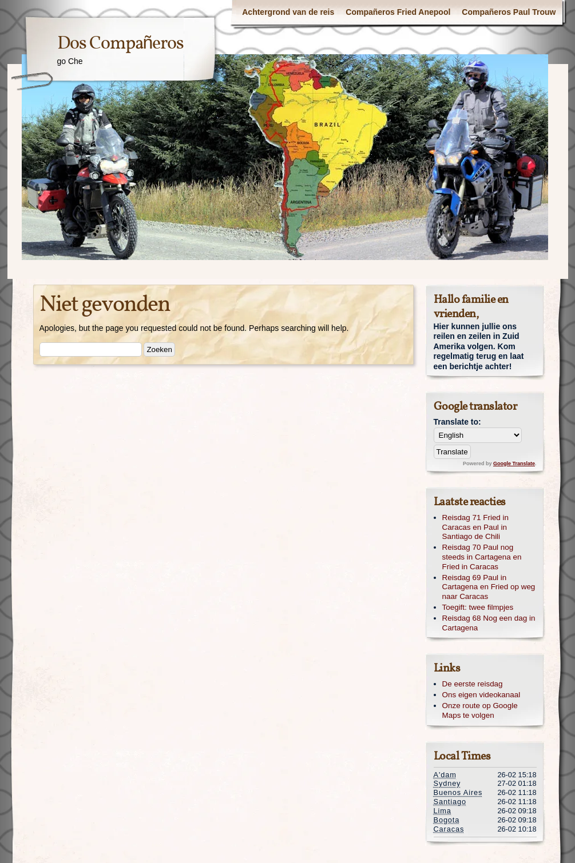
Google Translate (514, 463)
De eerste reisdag (472, 684)
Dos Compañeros (120, 44)
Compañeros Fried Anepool (398, 12)
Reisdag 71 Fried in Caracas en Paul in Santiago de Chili (475, 527)
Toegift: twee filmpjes (478, 607)
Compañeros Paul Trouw (509, 12)
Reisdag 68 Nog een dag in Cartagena (489, 623)
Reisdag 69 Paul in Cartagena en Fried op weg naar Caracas (489, 587)
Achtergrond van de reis (288, 12)
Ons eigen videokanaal (481, 694)
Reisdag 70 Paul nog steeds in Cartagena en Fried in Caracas (482, 557)
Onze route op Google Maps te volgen (480, 710)
